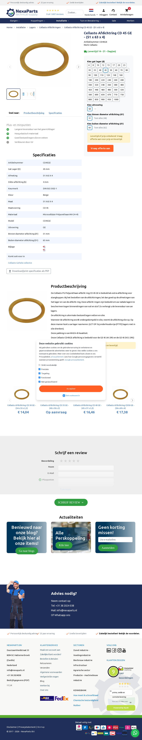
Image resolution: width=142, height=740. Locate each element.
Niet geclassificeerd (49, 382)
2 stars (66, 461)
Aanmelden (108, 547)
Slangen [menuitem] (15, 20)
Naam (51, 467)
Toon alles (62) (100, 128)
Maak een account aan (50, 650)
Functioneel (46, 378)
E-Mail (51, 473)
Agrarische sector (81, 670)
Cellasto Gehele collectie (20, 263)
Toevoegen (65, 489)
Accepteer (71, 389)
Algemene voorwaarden (51, 672)
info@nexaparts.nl (67, 610)
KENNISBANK (79, 690)
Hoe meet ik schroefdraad (85, 695)
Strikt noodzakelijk (49, 365)
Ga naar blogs (26, 550)
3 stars (70, 461)
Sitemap (41, 727)
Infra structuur (80, 665)
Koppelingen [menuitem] (38, 20)
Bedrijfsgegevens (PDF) (18, 680)
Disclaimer (12, 727)
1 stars (61, 461)
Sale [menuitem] (114, 20)
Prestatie (45, 369)
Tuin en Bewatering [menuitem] (90, 20)
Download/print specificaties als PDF (28, 271)
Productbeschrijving (34, 113)
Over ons (44, 690)
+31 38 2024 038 (65, 605)
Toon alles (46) (100, 118)
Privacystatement (27, 727)
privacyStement (57, 357)
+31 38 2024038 (14, 675)
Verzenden (45, 668)
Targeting (45, 373)
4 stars (74, 461)
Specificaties (55, 113)
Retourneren (45, 663)
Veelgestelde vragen (49, 676)
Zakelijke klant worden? (50, 654)
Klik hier (64, 545)
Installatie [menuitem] (62, 20)
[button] (91, 12)
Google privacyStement (74, 360)
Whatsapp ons (62, 615)
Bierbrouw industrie (82, 660)
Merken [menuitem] (130, 20)
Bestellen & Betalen (49, 659)
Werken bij (45, 685)
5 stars (78, 461)
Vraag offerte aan (100, 148)
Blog (42, 681)
